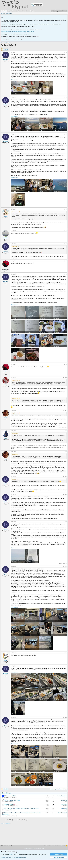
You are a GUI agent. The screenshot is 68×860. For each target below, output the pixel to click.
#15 (66, 494)
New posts (3, 13)
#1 (66, 52)
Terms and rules (52, 845)
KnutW (3, 815)
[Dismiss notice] (66, 16)
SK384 (3, 810)
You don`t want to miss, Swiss (12, 800)
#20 (66, 717)
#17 (66, 566)
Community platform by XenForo (34, 848)
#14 (66, 476)
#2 (66, 97)
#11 (66, 410)
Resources (24, 11)
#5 (66, 230)
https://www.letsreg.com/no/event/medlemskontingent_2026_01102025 (17, 31)
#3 (66, 134)
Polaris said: (14, 433)
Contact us (46, 845)
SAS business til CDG (10, 796)
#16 (66, 521)
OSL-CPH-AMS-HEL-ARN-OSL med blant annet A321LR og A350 (21, 808)
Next (6, 49)
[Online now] (5, 236)
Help (64, 845)
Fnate (66, 797)
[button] (14, 11)
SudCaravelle (4, 805)
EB (2, 801)
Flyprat (8, 845)
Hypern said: (14, 454)
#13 (66, 451)
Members (32, 11)
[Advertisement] (55, 5)
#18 (66, 652)
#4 (66, 209)
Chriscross (65, 805)
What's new (10, 11)
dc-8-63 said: (14, 246)
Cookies (3, 845)
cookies (10, 854)
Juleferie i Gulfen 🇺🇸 (9, 804)
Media (17, 11)
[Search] (64, 11)
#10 (66, 377)
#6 (66, 243)
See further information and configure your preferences (13, 857)
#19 (66, 666)
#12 (66, 430)
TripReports (14, 797)
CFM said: (14, 479)
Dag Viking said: (15, 211)
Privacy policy (59, 845)
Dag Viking (4, 47)
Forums (4, 11)
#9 (66, 364)
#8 (66, 274)
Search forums (9, 13)
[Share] (64, 52)
